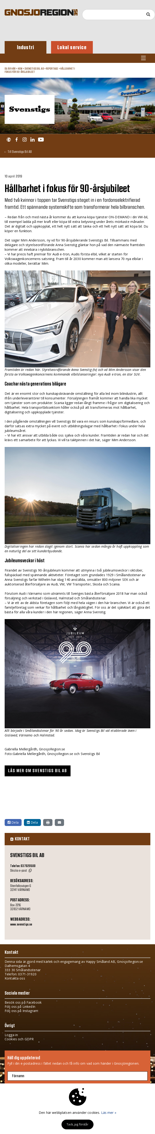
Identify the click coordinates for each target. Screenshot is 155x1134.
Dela (13, 822)
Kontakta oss (15, 978)
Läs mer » (108, 1112)
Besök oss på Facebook (23, 1002)
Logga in (11, 1035)
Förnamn (18, 1076)
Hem (20, 68)
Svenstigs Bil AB (34, 68)
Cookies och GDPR (19, 1039)
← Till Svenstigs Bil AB (18, 152)
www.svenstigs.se (21, 924)
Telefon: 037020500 (23, 866)
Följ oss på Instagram (21, 1011)
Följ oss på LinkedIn (20, 1006)
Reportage (52, 68)
